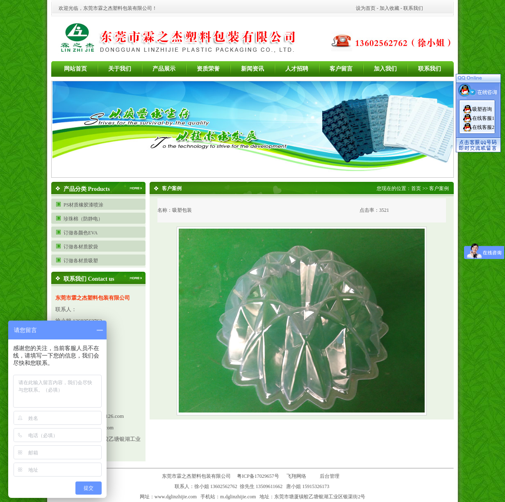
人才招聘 (296, 69)
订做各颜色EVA (81, 233)
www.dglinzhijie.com (176, 497)
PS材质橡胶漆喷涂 (83, 205)
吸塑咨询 (482, 109)
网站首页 (75, 69)
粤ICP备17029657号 (258, 476)
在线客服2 (483, 127)
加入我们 (385, 69)
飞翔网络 (296, 476)
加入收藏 (389, 8)
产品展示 (163, 69)
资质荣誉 (208, 69)
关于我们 (119, 69)
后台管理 (331, 476)
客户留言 (341, 69)
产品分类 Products (87, 189)
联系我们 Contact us (89, 279)
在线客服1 (483, 118)
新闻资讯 (252, 69)
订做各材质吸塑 (81, 261)
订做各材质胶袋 (81, 247)
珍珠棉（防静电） (83, 219)
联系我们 (413, 8)
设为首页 (365, 8)
